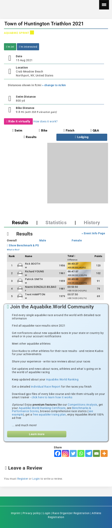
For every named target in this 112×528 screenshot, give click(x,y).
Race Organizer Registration (71, 513)
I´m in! (10, 46)
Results (30, 137)
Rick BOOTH (32, 263)
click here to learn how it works (52, 397)
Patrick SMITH (34, 279)
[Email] (96, 453)
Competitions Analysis (82, 404)
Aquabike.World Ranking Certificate (42, 408)
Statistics (56, 222)
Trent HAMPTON (35, 294)
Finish (69, 130)
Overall (12, 240)
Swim (17, 130)
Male (42, 240)
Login (36, 478)
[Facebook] (57, 453)
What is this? (13, 250)
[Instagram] (65, 453)
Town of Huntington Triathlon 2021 (44, 24)
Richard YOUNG (34, 271)
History (92, 222)
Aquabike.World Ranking (62, 379)
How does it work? (45, 121)
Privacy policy (32, 513)
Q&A (95, 130)
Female (77, 240)
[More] (104, 453)
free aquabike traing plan (49, 414)
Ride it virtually (18, 121)
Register (22, 478)
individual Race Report (46, 386)
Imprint (16, 513)
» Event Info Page (93, 233)
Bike (43, 130)
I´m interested (28, 46)
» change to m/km (54, 85)
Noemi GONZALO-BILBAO (40, 286)
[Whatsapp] (80, 453)
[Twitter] (73, 453)
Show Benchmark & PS (23, 245)
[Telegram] (88, 453)
